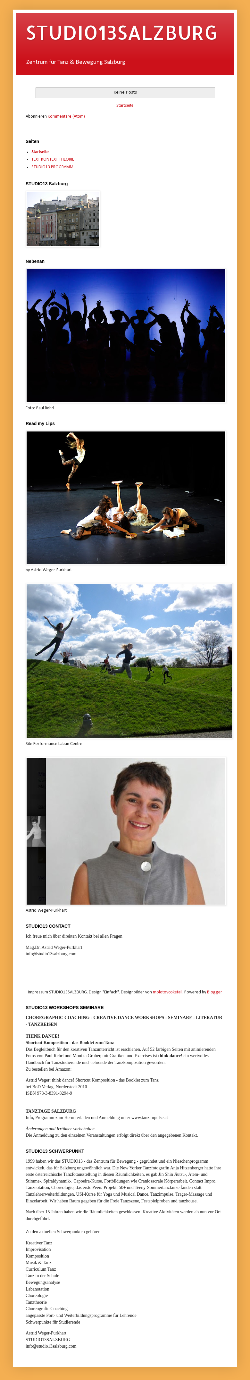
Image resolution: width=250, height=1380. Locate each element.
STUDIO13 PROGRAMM (52, 167)
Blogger (214, 992)
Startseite (125, 105)
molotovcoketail (167, 992)
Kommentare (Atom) (66, 116)
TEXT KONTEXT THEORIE (52, 159)
